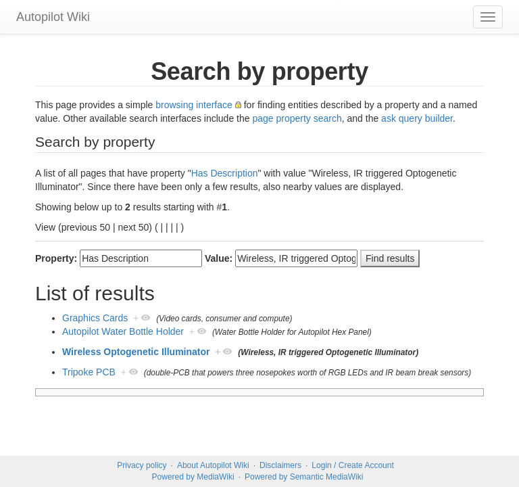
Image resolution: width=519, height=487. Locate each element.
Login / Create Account (352, 465)
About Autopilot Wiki (213, 465)
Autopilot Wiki (53, 17)
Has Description (224, 173)
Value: (218, 258)
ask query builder (417, 118)
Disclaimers (280, 465)
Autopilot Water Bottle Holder (123, 331)
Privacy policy (141, 465)
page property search (296, 118)
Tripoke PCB (89, 372)
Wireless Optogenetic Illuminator (135, 351)
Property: (56, 258)
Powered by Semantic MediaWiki (304, 477)
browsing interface (193, 104)
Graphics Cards (95, 317)
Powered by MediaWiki (193, 477)
